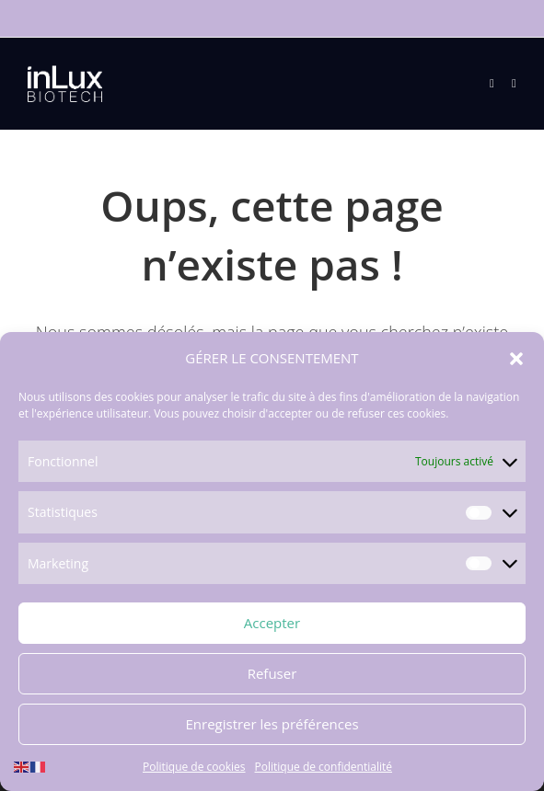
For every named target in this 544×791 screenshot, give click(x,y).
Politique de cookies (194, 766)
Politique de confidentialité (323, 766)
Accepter (272, 622)
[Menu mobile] (494, 83)
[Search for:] (507, 83)
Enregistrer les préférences (271, 724)
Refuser (272, 673)
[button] (516, 359)
